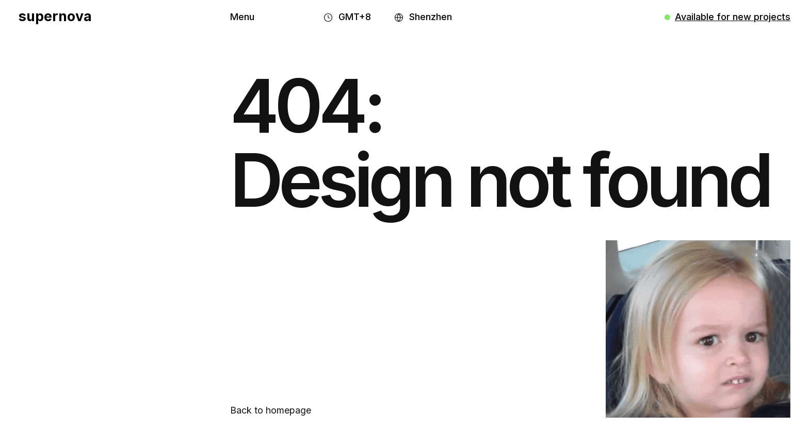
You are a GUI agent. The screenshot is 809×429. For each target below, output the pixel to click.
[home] (55, 17)
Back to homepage (270, 410)
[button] (242, 17)
